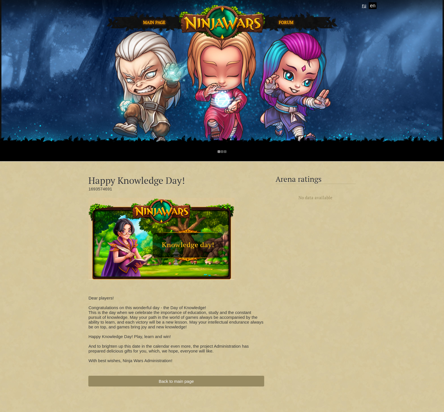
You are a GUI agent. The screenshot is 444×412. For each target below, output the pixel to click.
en (372, 6)
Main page (154, 22)
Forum (286, 22)
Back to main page (176, 381)
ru (364, 6)
